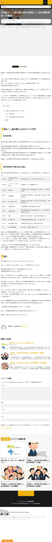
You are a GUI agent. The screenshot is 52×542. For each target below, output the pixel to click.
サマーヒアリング (7, 22)
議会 (43, 22)
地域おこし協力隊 (20, 22)
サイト (2, 416)
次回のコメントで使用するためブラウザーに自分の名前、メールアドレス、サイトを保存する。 (26, 425)
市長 (26, 22)
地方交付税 (9, 114)
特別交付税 (36, 22)
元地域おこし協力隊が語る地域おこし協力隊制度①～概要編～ (27, 353)
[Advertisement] (26, 41)
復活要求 (30, 22)
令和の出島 (30, 501)
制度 (36, 481)
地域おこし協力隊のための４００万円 (13, 111)
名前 (2, 402)
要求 (40, 22)
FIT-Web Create (22, 503)
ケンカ (16, 481)
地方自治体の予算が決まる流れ (14, 117)
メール (3, 409)
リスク (15, 458)
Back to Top (26, 494)
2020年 (11, 458)
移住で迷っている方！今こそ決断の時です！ (22, 343)
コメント (3, 385)
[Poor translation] (6, 514)
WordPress (37, 503)
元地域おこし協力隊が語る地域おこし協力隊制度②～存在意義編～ (28, 363)
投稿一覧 (24, 326)
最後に (6, 120)
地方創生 (13, 20)
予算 (14, 22)
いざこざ (12, 481)
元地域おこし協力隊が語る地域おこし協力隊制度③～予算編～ (38, 461)
